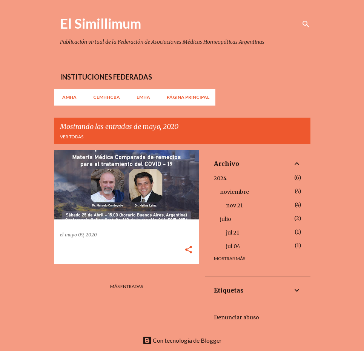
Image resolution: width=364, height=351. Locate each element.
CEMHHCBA (104, 97)
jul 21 (232, 232)
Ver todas (71, 136)
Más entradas (126, 286)
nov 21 (234, 205)
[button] (188, 250)
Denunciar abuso (236, 317)
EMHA (141, 97)
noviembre (234, 192)
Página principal (185, 97)
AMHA (67, 97)
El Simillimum (100, 23)
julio (225, 219)
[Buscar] (305, 24)
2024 (220, 178)
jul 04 (233, 246)
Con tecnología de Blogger (182, 340)
